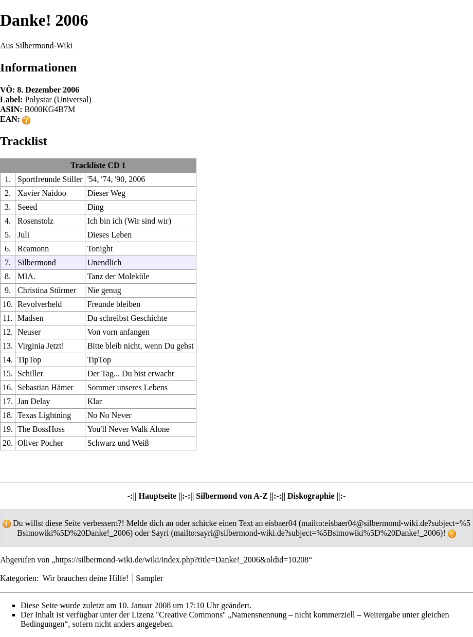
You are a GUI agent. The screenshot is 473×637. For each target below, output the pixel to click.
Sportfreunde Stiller (50, 179)
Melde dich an (150, 523)
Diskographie (311, 496)
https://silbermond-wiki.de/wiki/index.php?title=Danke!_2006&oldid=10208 (182, 559)
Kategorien (18, 578)
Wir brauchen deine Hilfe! (86, 578)
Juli (23, 234)
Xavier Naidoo (41, 193)
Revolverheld (39, 304)
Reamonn (33, 248)
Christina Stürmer (46, 290)
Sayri (160, 533)
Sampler (149, 578)
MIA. (26, 276)
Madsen (30, 318)
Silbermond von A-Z (232, 496)
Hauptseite (157, 496)
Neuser (29, 331)
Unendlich (104, 262)
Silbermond (36, 262)
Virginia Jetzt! (40, 345)
